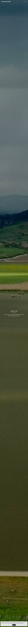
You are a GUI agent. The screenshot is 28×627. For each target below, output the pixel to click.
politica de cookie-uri (12, 623)
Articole (13, 312)
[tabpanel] (14, 313)
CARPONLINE (6, 1)
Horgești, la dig (14, 311)
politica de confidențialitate (19, 623)
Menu (26, 1)
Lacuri (15, 312)
